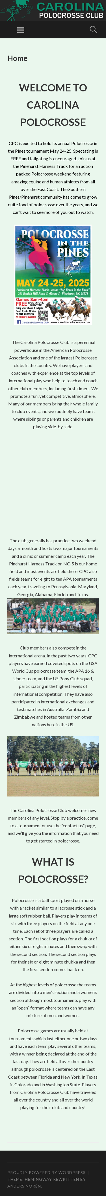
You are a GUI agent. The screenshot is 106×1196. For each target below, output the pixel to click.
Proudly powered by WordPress (46, 1172)
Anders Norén (24, 1186)
